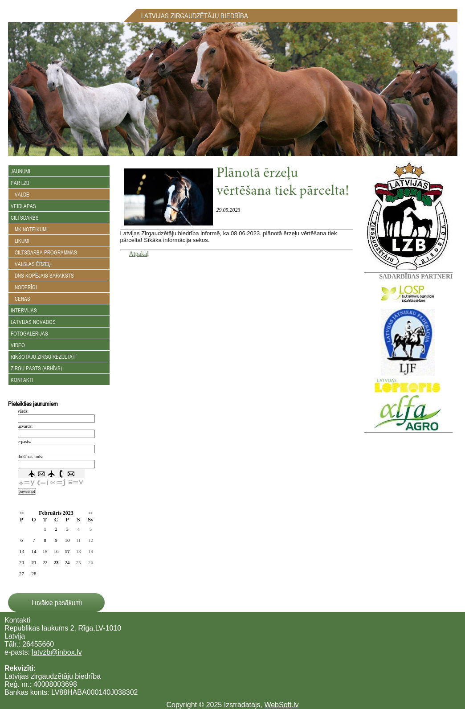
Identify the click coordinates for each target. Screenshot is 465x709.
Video (18, 344)
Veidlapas (23, 205)
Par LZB (20, 182)
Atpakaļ (139, 253)
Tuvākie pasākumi (56, 602)
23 (56, 562)
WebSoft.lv (281, 705)
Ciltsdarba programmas (44, 252)
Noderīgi (24, 287)
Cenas (20, 298)
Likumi (20, 240)
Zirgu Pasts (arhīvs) (36, 368)
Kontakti (22, 379)
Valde (20, 194)
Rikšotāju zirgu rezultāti (44, 356)
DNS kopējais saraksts (42, 275)
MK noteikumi (29, 229)
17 (67, 551)
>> (91, 513)
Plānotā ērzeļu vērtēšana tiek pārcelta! (282, 183)
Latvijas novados (33, 321)
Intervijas (24, 310)
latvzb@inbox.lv (57, 652)
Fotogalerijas (29, 333)
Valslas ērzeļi (31, 263)
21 (34, 562)
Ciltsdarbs (25, 217)
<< (22, 513)
